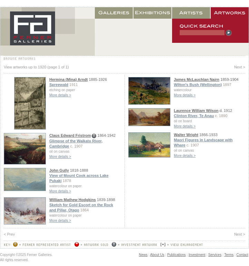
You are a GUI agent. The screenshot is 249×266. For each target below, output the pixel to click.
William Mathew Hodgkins (72, 200)
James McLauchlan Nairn (196, 79)
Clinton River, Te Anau (194, 116)
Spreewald (58, 85)
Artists (191, 13)
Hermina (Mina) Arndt (68, 79)
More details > (60, 95)
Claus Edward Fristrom (70, 135)
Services (214, 255)
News (143, 255)
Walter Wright (186, 135)
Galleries (114, 13)
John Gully (59, 170)
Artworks (230, 13)
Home (47, 31)
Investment (197, 255)
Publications (176, 255)
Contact (242, 255)
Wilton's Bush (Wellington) (198, 85)
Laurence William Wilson (196, 110)
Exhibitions (152, 13)
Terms (228, 255)
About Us (157, 255)
